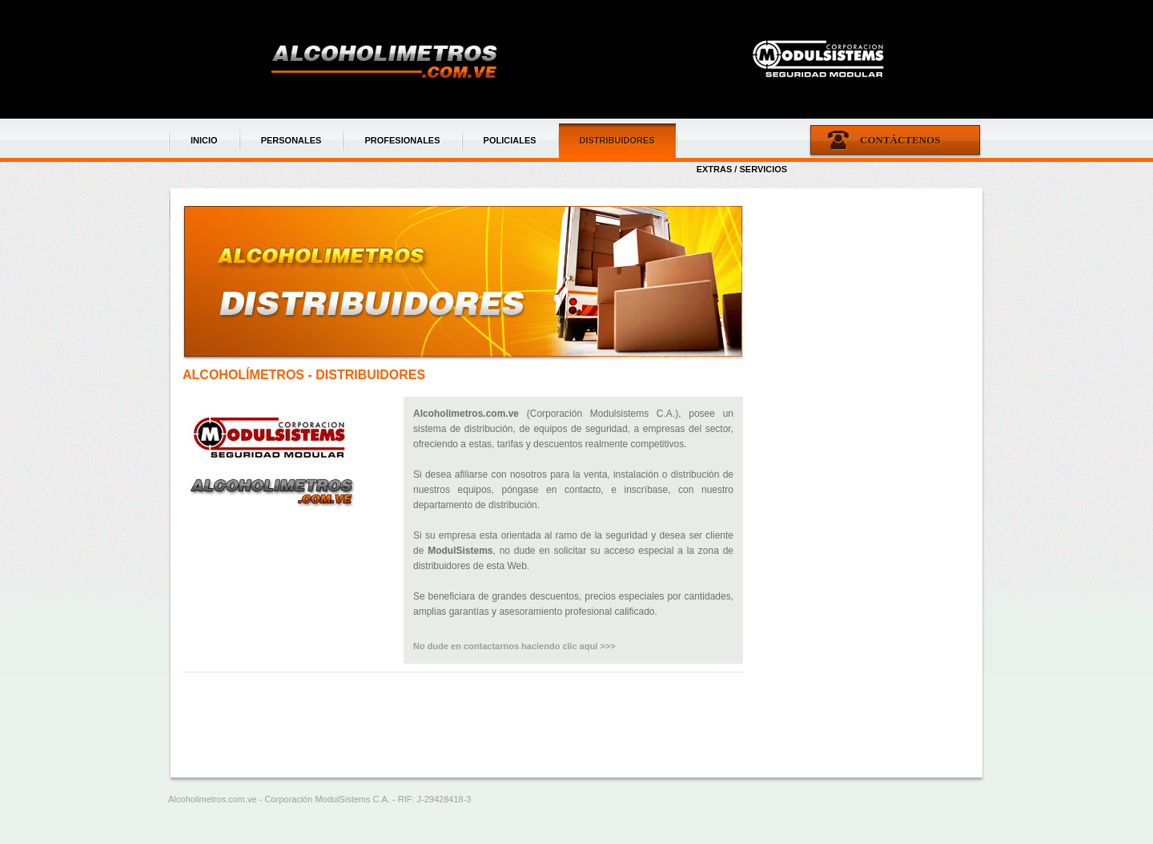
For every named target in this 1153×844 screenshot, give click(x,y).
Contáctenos (900, 140)
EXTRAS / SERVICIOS (742, 169)
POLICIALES (510, 140)
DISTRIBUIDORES (617, 140)
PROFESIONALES (402, 140)
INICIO (204, 140)
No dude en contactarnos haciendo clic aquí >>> (514, 646)
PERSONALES (291, 140)
